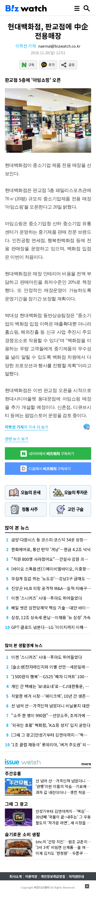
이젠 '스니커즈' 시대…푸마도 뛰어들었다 (46, 598)
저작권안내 (76, 876)
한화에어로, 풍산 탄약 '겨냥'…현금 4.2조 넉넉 (51, 549)
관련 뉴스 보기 (16, 438)
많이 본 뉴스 (17, 527)
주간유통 (13, 773)
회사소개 (15, 876)
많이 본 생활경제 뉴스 (23, 645)
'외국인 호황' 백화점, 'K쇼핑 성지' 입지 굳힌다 (50, 725)
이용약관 (31, 876)
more (86, 763)
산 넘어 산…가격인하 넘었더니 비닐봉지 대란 (50, 706)
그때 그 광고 (16, 804)
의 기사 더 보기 (26, 427)
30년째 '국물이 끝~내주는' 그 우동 (63, 816)
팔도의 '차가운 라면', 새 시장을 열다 (65, 822)
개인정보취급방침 (53, 876)
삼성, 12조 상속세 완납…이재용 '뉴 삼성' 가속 (51, 617)
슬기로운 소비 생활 (22, 834)
